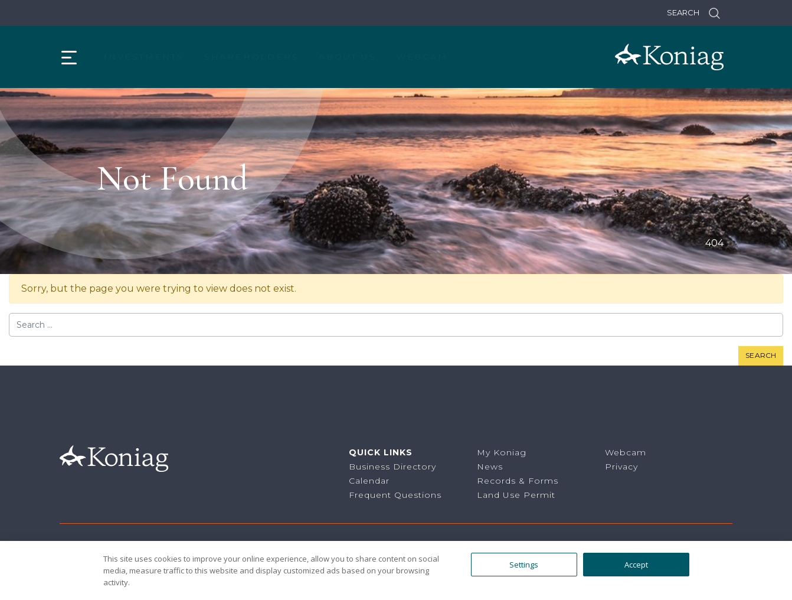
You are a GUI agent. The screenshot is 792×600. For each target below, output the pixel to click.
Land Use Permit (516, 495)
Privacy (621, 466)
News (490, 466)
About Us (347, 56)
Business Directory (392, 466)
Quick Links (381, 452)
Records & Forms (517, 480)
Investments (144, 56)
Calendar (369, 480)
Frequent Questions (395, 495)
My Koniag (501, 452)
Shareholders (251, 56)
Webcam (422, 56)
